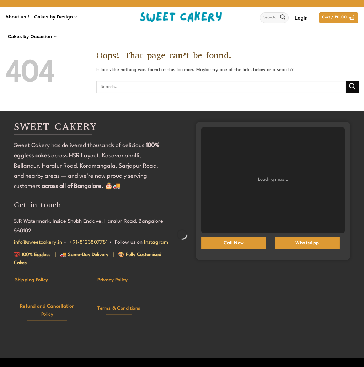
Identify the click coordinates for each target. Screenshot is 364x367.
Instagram (156, 242)
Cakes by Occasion (32, 36)
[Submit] (282, 17)
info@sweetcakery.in (38, 242)
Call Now (233, 243)
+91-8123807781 (88, 242)
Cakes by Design (55, 17)
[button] (301, 18)
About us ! (17, 17)
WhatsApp (307, 243)
